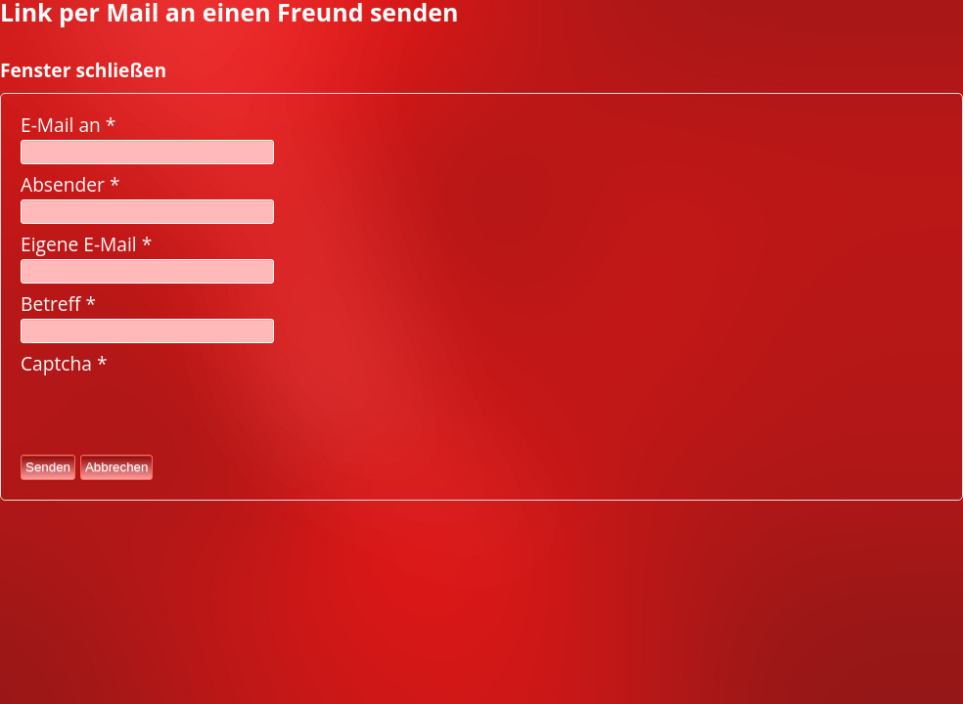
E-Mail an (68, 124)
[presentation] (169, 414)
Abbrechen (116, 467)
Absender (70, 184)
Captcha (64, 363)
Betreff (58, 303)
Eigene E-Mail (86, 244)
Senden (47, 467)
